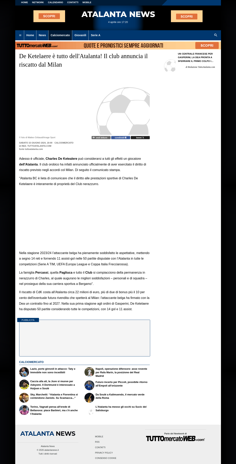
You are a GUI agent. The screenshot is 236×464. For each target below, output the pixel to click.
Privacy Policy (104, 453)
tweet (140, 137)
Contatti (100, 447)
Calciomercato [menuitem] (60, 35)
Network (38, 2)
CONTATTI (73, 2)
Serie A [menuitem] (95, 35)
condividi (120, 137)
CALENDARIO (55, 2)
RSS (97, 442)
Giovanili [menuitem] (80, 35)
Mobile (99, 437)
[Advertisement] (84, 215)
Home (24, 2)
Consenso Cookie (106, 458)
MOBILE (86, 2)
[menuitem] (20, 35)
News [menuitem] (42, 35)
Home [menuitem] (30, 35)
